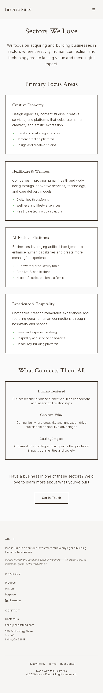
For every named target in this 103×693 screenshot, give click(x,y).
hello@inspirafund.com (19, 624)
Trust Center (67, 663)
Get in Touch (51, 498)
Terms (52, 663)
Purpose (10, 594)
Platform (10, 588)
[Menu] (93, 9)
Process (10, 582)
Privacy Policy (36, 663)
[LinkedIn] (19, 600)
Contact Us (12, 619)
